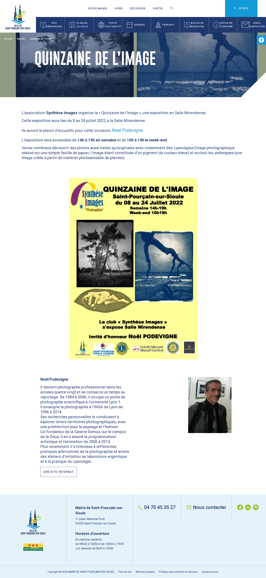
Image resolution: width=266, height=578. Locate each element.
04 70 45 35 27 (157, 507)
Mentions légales (145, 571)
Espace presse (210, 571)
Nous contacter (206, 507)
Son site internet (58, 472)
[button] (261, 40)
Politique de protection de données (178, 571)
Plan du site (125, 571)
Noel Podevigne (127, 130)
